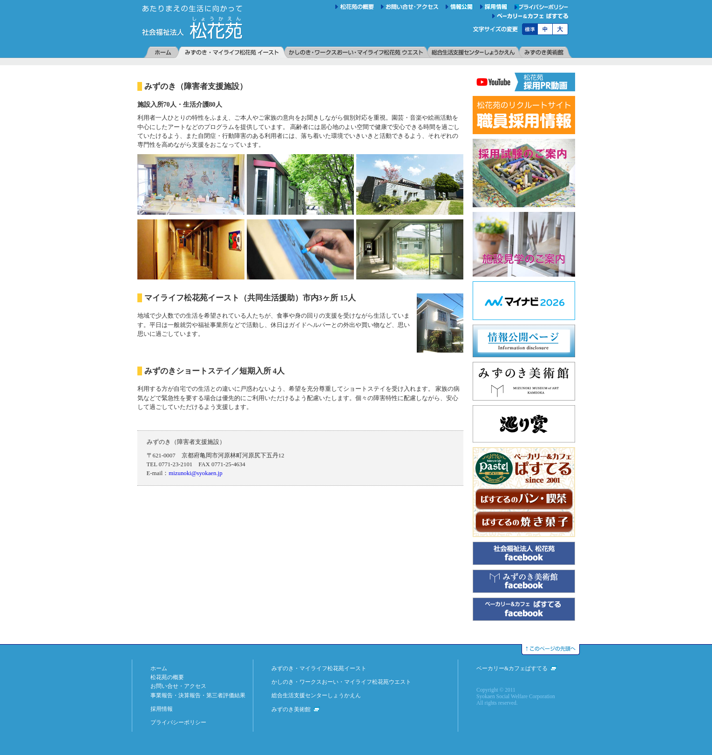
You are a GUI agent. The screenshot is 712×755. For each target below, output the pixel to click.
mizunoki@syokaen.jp (195, 473)
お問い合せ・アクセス (178, 686)
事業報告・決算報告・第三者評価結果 (197, 695)
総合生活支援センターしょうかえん (316, 695)
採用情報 (161, 709)
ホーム (158, 668)
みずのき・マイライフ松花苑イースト (318, 668)
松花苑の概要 (167, 677)
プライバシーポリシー (178, 722)
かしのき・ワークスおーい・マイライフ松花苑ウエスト (341, 682)
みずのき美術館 (291, 709)
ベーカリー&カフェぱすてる (512, 668)
